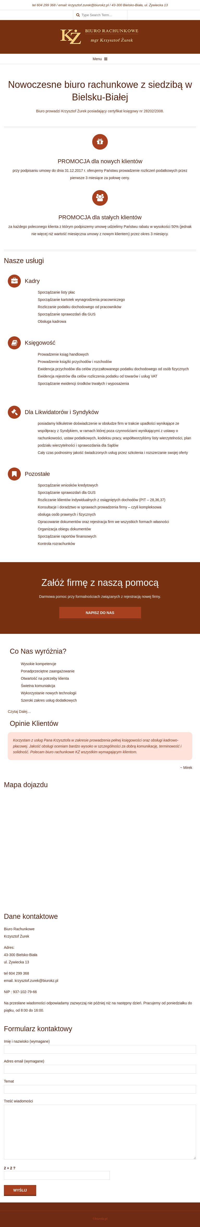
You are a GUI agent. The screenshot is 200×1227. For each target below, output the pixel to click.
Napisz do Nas (100, 613)
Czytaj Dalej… (19, 711)
